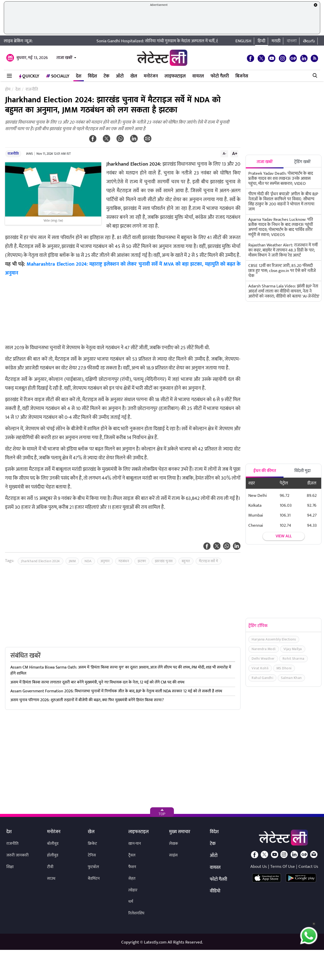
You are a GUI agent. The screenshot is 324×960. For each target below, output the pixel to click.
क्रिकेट (92, 843)
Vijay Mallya (293, 649)
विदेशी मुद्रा (302, 470)
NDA (88, 561)
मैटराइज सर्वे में (208, 561)
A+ (234, 153)
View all (284, 536)
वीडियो (215, 891)
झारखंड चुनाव (164, 561)
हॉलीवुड (52, 855)
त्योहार (132, 890)
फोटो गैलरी (220, 76)
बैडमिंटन (94, 878)
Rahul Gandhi (262, 678)
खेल (133, 76)
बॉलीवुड (52, 843)
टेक (106, 76)
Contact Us (308, 866)
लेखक (173, 843)
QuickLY (29, 76)
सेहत (131, 878)
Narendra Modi (264, 649)
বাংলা (292, 41)
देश (78, 76)
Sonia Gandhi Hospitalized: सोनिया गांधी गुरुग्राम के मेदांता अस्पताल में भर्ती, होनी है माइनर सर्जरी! (181, 41)
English (243, 41)
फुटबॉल (93, 867)
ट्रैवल (131, 855)
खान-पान (134, 843)
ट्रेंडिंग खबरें (302, 161)
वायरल (198, 76)
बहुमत (186, 561)
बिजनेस (241, 76)
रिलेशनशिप (136, 913)
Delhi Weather (263, 658)
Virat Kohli (260, 668)
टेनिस (92, 855)
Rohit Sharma (293, 658)
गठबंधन (123, 561)
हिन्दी (261, 41)
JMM (72, 561)
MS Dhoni (284, 668)
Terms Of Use (282, 866)
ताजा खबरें (64, 57)
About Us (258, 866)
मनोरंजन (151, 76)
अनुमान (105, 561)
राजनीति (13, 153)
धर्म (130, 901)
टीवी (50, 867)
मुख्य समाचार (179, 832)
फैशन (132, 867)
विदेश (92, 76)
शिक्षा (10, 867)
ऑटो (120, 76)
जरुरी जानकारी (17, 855)
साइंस (173, 855)
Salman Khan (291, 678)
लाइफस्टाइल (175, 76)
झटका (142, 561)
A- (224, 153)
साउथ (51, 878)
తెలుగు (309, 41)
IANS (29, 153)
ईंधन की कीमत (264, 470)
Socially (57, 76)
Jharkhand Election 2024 (40, 561)
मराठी (276, 41)
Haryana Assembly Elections (274, 639)
